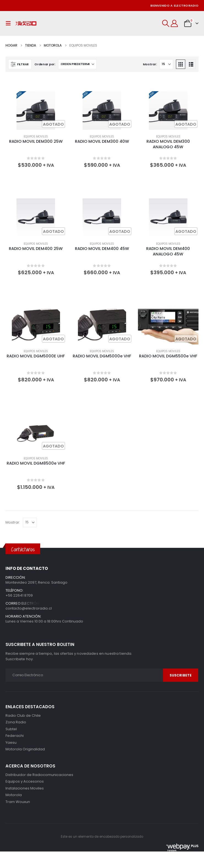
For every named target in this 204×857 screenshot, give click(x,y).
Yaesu (11, 742)
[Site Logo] (26, 23)
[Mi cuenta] (174, 23)
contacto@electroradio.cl (29, 608)
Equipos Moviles (36, 136)
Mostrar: (150, 64)
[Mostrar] (166, 64)
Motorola (14, 749)
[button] (10, 23)
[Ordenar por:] (77, 64)
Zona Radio (16, 722)
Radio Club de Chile (23, 715)
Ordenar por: (44, 64)
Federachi (15, 735)
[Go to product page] (36, 110)
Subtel (11, 729)
